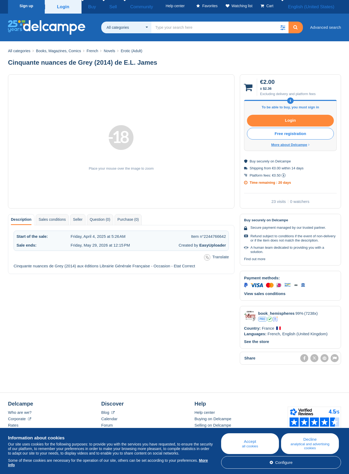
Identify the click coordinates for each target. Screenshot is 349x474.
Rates (13, 423)
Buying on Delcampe (212, 417)
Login (63, 6)
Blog (108, 410)
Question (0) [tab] (100, 217)
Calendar (109, 417)
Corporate (19, 417)
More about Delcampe (290, 143)
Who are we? (19, 410)
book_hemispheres (276, 311)
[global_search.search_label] (220, 25)
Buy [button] (90, 6)
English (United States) (318, 6)
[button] (283, 25)
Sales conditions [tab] (52, 217)
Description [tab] (21, 217)
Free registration (290, 131)
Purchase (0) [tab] (128, 217)
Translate (216, 255)
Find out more (254, 257)
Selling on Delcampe (212, 423)
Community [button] (127, 6)
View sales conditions (265, 291)
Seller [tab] (78, 217)
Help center (204, 410)
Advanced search (325, 25)
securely (263, 159)
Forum (107, 423)
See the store (256, 339)
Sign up (26, 6)
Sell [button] (106, 6)
